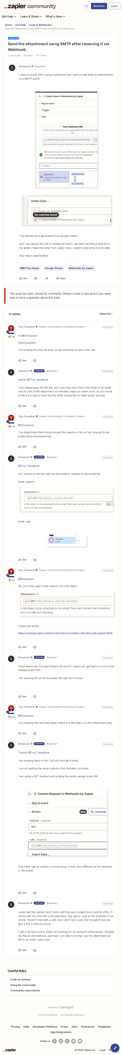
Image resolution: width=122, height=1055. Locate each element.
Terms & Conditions (48, 1014)
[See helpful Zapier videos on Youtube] (80, 1041)
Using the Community (23, 985)
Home (8, 24)
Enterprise (87, 1026)
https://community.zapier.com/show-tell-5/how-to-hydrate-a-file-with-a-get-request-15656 (65, 633)
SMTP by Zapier (29, 268)
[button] (99, 6)
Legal (102, 1050)
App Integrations (61, 1032)
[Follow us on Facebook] (54, 1041)
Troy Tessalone (26, 326)
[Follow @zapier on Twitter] (73, 1041)
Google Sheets (54, 268)
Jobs (74, 1026)
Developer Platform (45, 1026)
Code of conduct (20, 979)
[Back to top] (118, 1010)
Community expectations (25, 990)
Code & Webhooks (40, 24)
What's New (56, 16)
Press (64, 1026)
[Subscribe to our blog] (67, 1041)
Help (26, 1026)
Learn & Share (31, 16)
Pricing (15, 1026)
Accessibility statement (72, 1014)
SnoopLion (25, 66)
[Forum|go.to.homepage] (31, 6)
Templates (104, 1026)
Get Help (9, 16)
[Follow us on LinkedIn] (60, 1041)
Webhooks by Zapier (81, 268)
